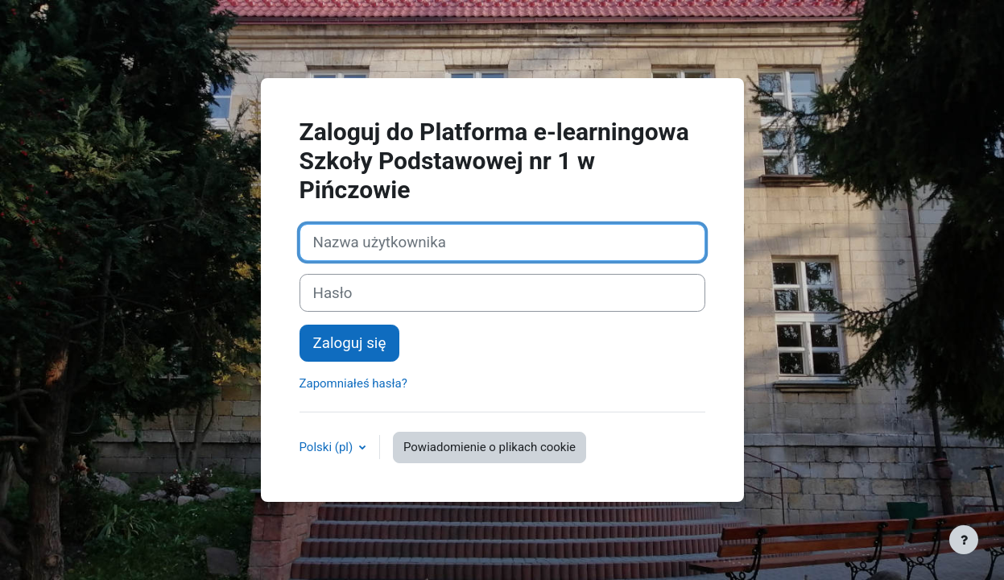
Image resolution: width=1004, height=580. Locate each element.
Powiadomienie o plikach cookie (489, 447)
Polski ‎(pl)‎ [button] (328, 447)
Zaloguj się (349, 343)
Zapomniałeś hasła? (353, 383)
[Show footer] (963, 539)
